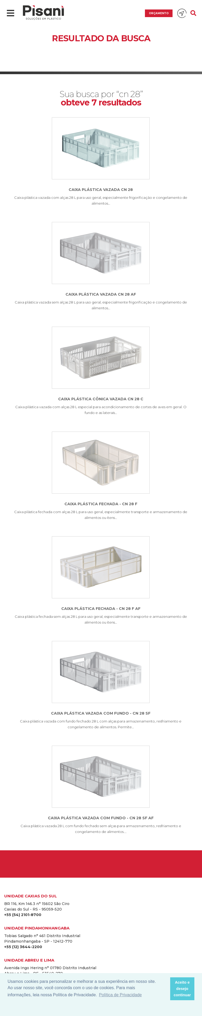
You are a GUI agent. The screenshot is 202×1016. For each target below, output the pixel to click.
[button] (164, 989)
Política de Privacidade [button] (120, 995)
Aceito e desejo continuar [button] (182, 988)
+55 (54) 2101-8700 (22, 914)
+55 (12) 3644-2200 (23, 946)
